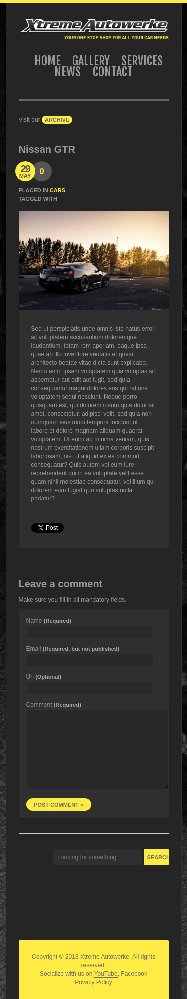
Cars (57, 190)
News (67, 71)
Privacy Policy (93, 982)
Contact (113, 71)
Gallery (91, 60)
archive (57, 120)
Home (47, 60)
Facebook (134, 973)
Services (142, 60)
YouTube (105, 973)
